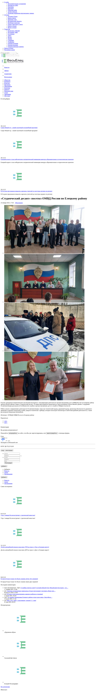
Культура (7, 83)
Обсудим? (7, 96)
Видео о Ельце (12, 27)
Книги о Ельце (12, 26)
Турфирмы (11, 42)
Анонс (6, 472)
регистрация (9, 450)
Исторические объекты (15, 21)
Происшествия (8, 91)
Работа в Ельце (8, 48)
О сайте (6, 2)
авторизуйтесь (13, 433)
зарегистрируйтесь (52, 433)
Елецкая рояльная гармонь (16, 46)
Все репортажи (5, 687)
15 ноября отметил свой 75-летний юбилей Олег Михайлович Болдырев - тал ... (44, 588)
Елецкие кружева (13, 43)
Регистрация (8, 463)
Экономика (7, 94)
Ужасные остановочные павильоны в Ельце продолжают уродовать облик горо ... (31, 591)
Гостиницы (11, 34)
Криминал (7, 81)
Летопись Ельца (12, 16)
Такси (9, 35)
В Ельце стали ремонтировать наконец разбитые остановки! (25, 594)
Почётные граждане (14, 23)
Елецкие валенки (13, 45)
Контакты (11, 8)
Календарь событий (14, 30)
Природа (6, 89)
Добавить (4, 477)
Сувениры (11, 40)
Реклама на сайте (13, 5)
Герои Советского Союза (15, 24)
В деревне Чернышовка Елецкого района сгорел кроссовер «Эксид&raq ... (30, 597)
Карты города (12, 18)
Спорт (6, 92)
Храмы (10, 38)
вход (2, 450)
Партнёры (11, 7)
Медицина (7, 84)
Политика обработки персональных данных (21, 13)
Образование (8, 86)
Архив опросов (12, 11)
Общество (7, 80)
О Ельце (6, 15)
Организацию (8, 474)
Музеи (10, 37)
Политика (7, 88)
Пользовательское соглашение (17, 3)
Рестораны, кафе (13, 32)
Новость (6, 471)
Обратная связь (12, 10)
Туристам (7, 29)
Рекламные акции (9, 50)
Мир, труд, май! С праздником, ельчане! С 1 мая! (21, 600)
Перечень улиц (12, 19)
